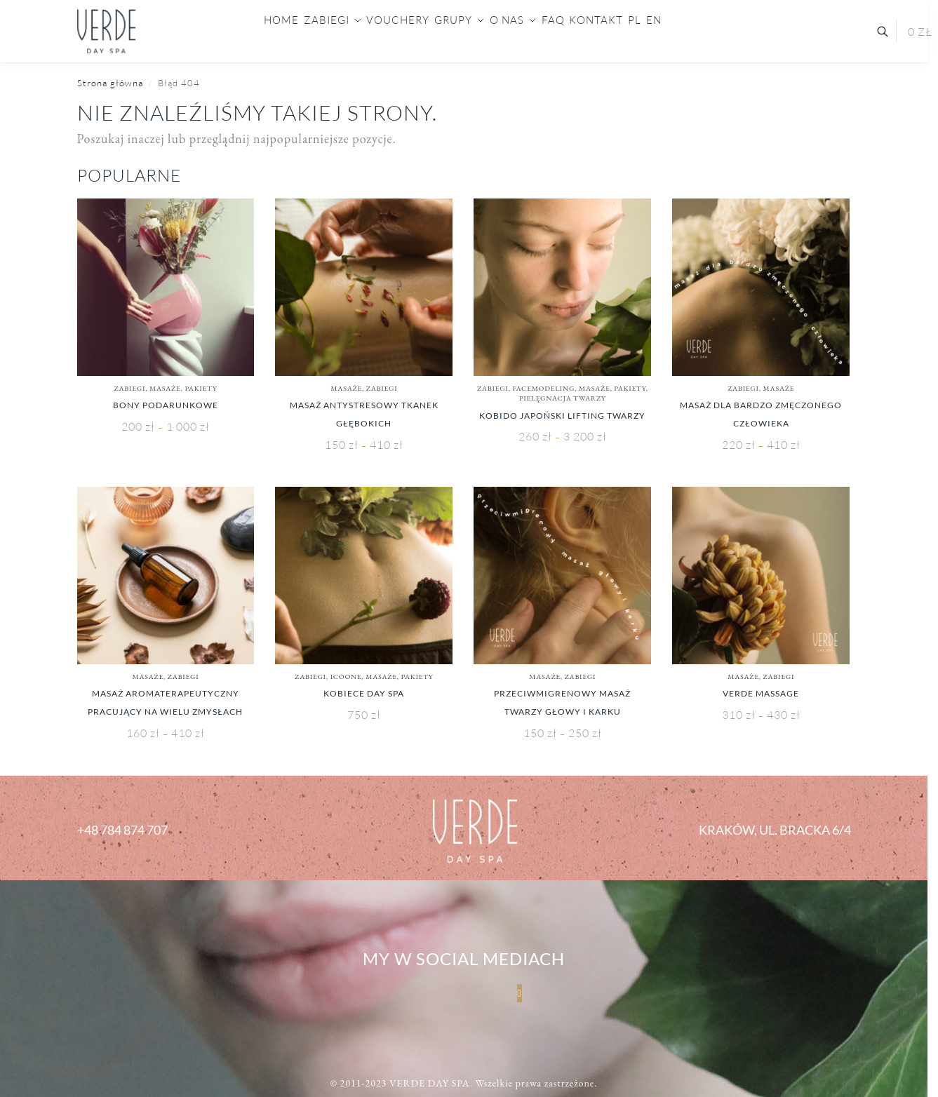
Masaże (165, 388)
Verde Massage (761, 693)
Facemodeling (543, 388)
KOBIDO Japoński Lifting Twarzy (562, 415)
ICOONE (346, 676)
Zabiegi (130, 388)
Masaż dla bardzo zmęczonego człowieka (761, 414)
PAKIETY (201, 388)
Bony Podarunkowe (165, 405)
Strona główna (110, 82)
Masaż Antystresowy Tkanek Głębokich (364, 414)
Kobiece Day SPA (363, 693)
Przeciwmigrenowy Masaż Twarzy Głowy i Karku (562, 702)
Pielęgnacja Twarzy (562, 398)
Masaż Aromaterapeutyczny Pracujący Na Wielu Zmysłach (165, 702)
